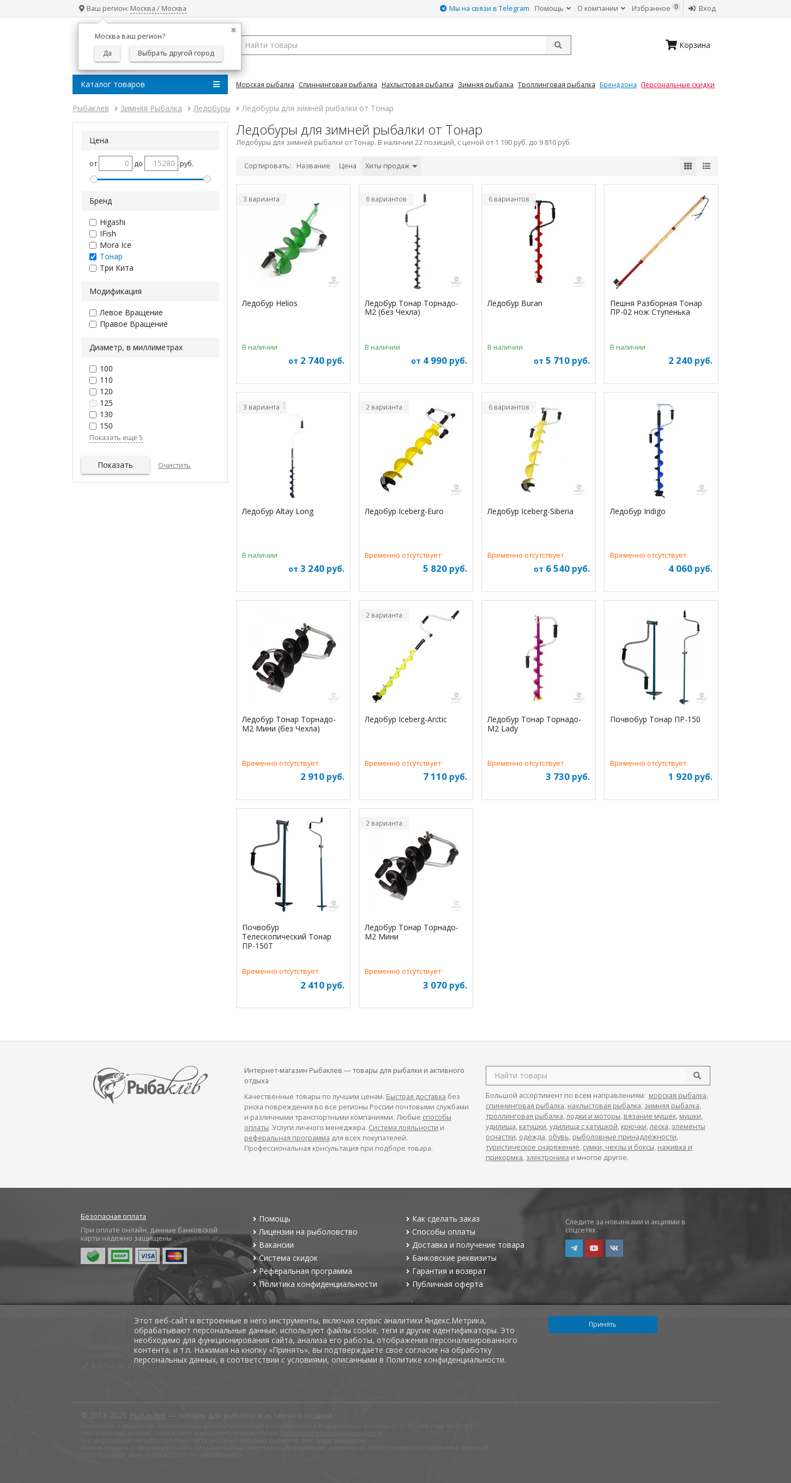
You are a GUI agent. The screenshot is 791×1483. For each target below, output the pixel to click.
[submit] (558, 45)
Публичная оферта (443, 1284)
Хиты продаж (391, 165)
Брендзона (618, 84)
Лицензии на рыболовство (303, 1231)
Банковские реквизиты (450, 1258)
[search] (697, 1075)
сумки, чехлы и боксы (618, 1147)
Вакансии (271, 1245)
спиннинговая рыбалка (525, 1105)
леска (659, 1126)
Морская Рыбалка (265, 84)
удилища (501, 1126)
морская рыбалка (678, 1095)
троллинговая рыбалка (524, 1116)
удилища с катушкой (584, 1126)
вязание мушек (650, 1116)
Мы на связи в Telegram (484, 8)
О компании (601, 8)
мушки (690, 1116)
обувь (558, 1137)
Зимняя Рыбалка (486, 84)
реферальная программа (287, 1138)
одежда (532, 1137)
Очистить (174, 465)
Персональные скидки (678, 84)
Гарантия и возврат (445, 1271)
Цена (348, 165)
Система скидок (283, 1258)
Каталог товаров (150, 84)
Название (313, 165)
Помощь (553, 8)
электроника (547, 1157)
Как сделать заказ (442, 1218)
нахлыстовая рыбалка (604, 1105)
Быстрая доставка (416, 1096)
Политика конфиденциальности (313, 1284)
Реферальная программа (301, 1271)
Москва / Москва (158, 8)
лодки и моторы (593, 1116)
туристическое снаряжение (532, 1147)
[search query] (403, 45)
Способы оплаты (439, 1231)
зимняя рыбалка (671, 1105)
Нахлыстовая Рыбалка (418, 84)
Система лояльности (403, 1127)
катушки (532, 1126)
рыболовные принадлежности (624, 1137)
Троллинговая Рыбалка (556, 84)
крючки (634, 1126)
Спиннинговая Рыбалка (338, 84)
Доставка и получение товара (464, 1245)
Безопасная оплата (113, 1216)
